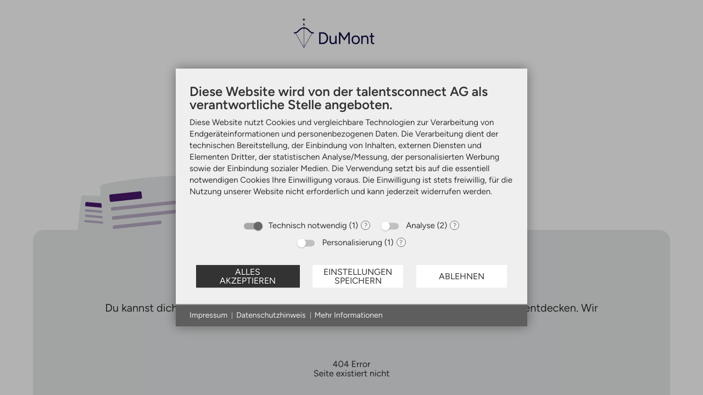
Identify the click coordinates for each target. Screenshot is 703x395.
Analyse (420, 225)
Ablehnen (461, 276)
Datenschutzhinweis (270, 315)
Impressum (208, 315)
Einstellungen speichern (357, 276)
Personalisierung (352, 242)
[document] (351, 148)
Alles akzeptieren (248, 276)
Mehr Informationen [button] (349, 315)
